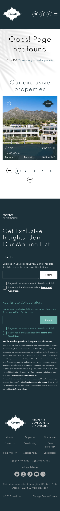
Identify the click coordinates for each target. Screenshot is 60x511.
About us (9, 437)
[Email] (21, 275)
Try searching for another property (35, 60)
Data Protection (50, 445)
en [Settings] (35, 14)
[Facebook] (17, 475)
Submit (48, 274)
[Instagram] (23, 475)
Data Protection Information (36, 382)
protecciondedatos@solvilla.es (24, 375)
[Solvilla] (12, 14)
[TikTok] (30, 475)
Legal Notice (50, 452)
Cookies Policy (30, 452)
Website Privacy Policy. (17, 389)
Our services (50, 437)
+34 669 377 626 (41, 461)
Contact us (9, 443)
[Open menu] (55, 14)
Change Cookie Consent (45, 496)
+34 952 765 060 (19, 461)
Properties (30, 437)
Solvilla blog (30, 443)
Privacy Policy (10, 452)
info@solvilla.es (30, 467)
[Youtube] (36, 475)
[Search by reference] (49, 14)
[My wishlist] (42, 14)
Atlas (9, 148)
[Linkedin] (43, 475)
